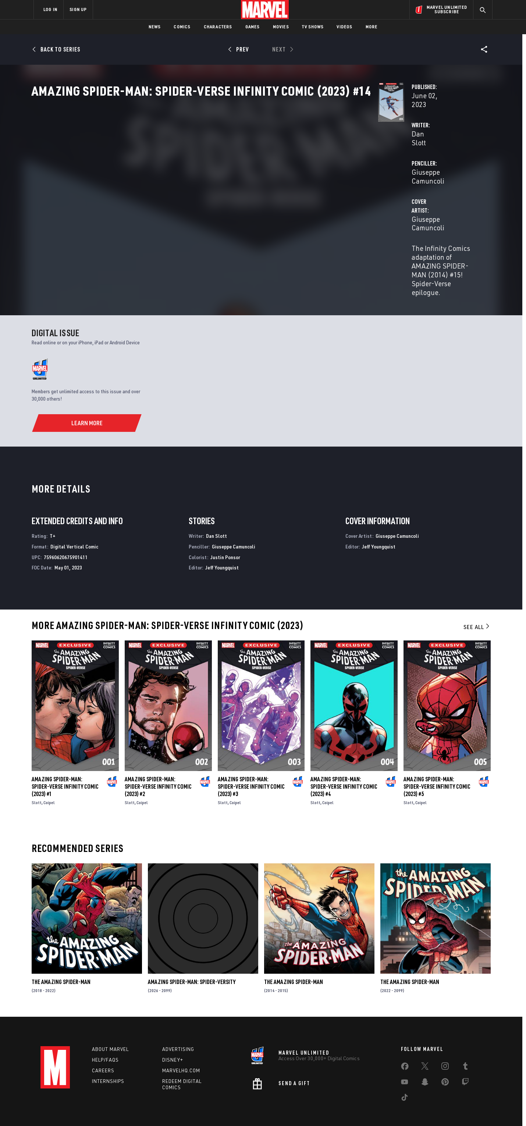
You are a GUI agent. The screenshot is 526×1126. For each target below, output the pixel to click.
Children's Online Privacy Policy (286, 1108)
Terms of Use (90, 1108)
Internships (108, 1060)
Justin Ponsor (225, 535)
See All (477, 605)
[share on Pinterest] (445, 1062)
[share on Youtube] (404, 1062)
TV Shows (313, 26)
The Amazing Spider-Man (61, 960)
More (372, 26)
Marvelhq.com (181, 1049)
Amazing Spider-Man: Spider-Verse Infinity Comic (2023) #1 (65, 765)
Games (252, 26)
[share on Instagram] (445, 1046)
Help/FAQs (105, 1038)
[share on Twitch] (465, 1062)
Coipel (49, 781)
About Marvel (110, 1028)
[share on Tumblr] (465, 1046)
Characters (218, 26)
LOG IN (50, 9)
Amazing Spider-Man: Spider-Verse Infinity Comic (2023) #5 (437, 765)
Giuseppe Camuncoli (349, 173)
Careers (103, 1049)
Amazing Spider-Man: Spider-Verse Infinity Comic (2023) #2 (158, 765)
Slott (37, 781)
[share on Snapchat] (425, 1062)
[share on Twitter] (425, 1046)
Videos (344, 26)
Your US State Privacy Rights (172, 1108)
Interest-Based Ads (389, 1108)
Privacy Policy (123, 1108)
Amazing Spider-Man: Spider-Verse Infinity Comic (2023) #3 (251, 765)
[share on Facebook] (405, 1046)
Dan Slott (183, 173)
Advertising (178, 1028)
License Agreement (343, 1108)
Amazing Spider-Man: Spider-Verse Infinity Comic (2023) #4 (343, 765)
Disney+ (172, 1038)
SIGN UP (78, 9)
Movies (281, 26)
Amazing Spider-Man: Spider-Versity (191, 960)
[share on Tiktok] (404, 1077)
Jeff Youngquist (222, 546)
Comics (182, 26)
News (155, 26)
